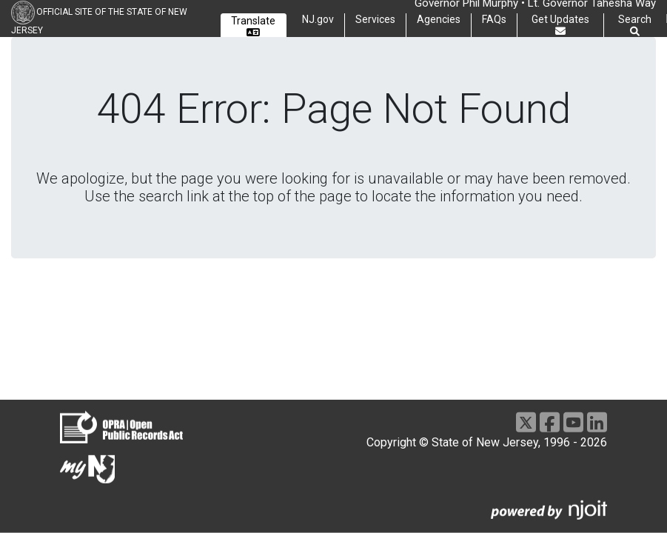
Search (634, 25)
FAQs (494, 19)
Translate (253, 26)
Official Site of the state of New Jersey (99, 21)
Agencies (438, 19)
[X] (526, 422)
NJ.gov (318, 19)
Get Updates (560, 24)
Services (375, 19)
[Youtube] (573, 422)
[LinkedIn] (597, 422)
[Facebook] (550, 422)
